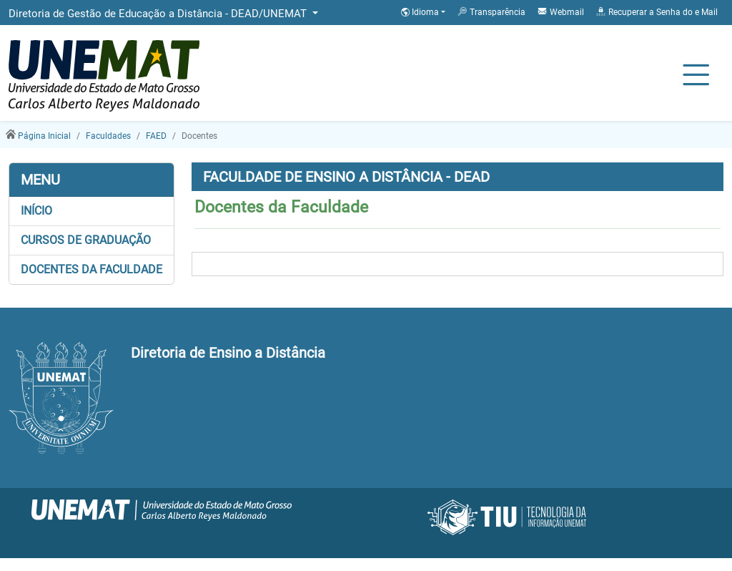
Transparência (491, 11)
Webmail (560, 11)
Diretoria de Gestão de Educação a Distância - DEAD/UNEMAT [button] (159, 13)
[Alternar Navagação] (695, 76)
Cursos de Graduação (86, 240)
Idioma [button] (421, 12)
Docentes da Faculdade (91, 269)
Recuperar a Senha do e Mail (656, 11)
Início (36, 211)
